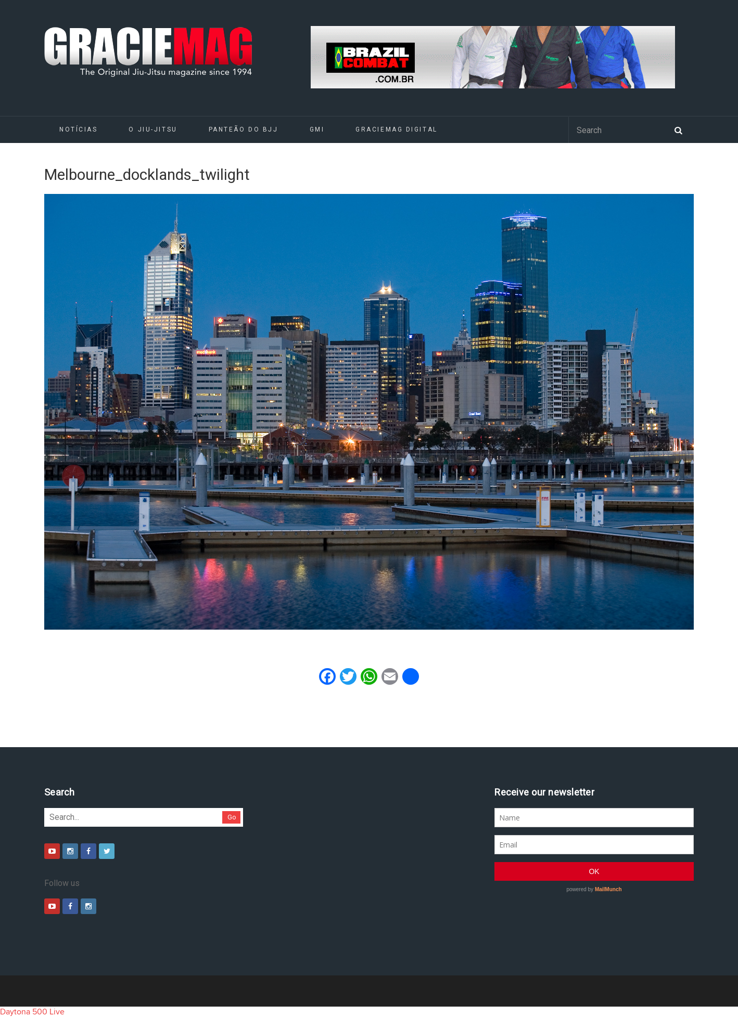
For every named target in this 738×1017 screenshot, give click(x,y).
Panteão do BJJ (243, 129)
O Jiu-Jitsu (153, 129)
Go (231, 817)
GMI (317, 129)
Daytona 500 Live (32, 1012)
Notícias (78, 129)
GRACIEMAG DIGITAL (396, 129)
